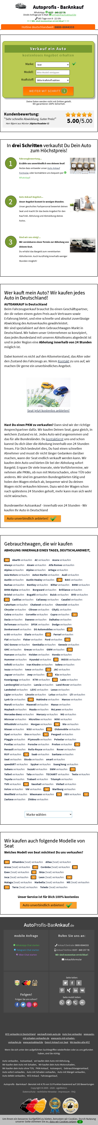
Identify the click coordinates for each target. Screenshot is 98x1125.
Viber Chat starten (28, 954)
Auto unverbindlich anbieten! (32, 518)
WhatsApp (24, 186)
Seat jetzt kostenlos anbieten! (48, 410)
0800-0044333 (82, 945)
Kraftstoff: (27, 79)
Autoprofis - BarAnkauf (58, 7)
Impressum (64, 1091)
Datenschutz (29, 1091)
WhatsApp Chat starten (27, 945)
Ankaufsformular (73, 959)
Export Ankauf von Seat (56, 1042)
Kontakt (63, 361)
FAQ (73, 1091)
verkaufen (22, 560)
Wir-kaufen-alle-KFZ (80, 1042)
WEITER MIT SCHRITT (48, 91)
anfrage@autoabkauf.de (64, 14)
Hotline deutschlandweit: (48, 27)
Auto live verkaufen (72, 1034)
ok (80, 1121)
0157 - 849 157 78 (56, 12)
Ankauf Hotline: (64, 949)
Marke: (29, 64)
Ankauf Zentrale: (66, 945)
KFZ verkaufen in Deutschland (20, 1034)
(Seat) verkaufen (27, 862)
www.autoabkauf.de (33, 1042)
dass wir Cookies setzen (63, 1121)
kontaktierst (54, 439)
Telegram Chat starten (28, 949)
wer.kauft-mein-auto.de (49, 1034)
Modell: (29, 72)
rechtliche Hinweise (47, 1091)
